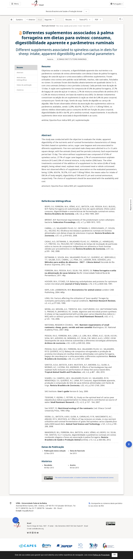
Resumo (68, 19)
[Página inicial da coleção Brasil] (17, 528)
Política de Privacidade (101, 555)
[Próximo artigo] (49, 19)
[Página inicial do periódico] (11, 19)
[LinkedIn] (32, 533)
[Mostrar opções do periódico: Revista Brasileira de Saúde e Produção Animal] (86, 11)
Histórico (20, 90)
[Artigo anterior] (30, 19)
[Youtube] (37, 533)
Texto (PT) (83, 19)
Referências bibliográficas (22, 78)
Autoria (50, 59)
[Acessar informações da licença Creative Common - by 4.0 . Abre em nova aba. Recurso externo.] (48, 477)
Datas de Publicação (24, 85)
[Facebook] (35, 533)
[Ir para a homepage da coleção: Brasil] (56, 3)
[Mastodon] (30, 533)
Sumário (19, 19)
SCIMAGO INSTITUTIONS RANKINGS (72, 59)
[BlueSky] (28, 533)
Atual (40, 19)
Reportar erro (130, 204)
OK (114, 555)
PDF (96, 19)
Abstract (20, 72)
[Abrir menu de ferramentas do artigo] (15, 519)
